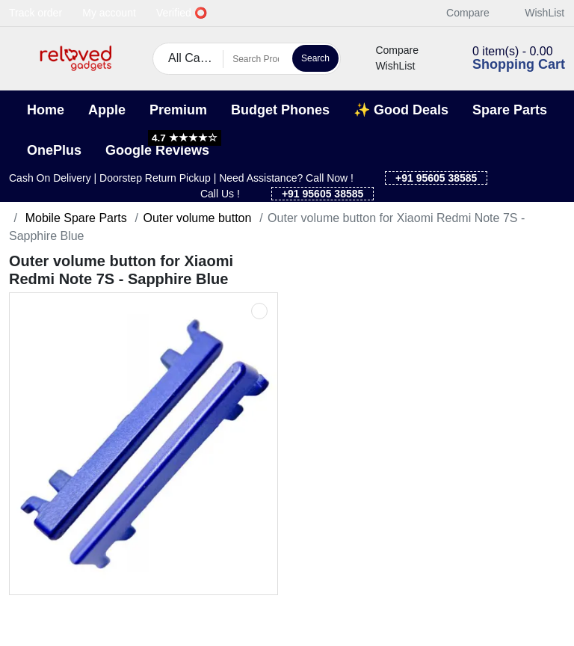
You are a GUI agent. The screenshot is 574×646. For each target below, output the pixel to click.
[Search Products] (255, 59)
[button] (18, 58)
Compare (460, 13)
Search (315, 58)
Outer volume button (197, 218)
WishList (536, 13)
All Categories (195, 58)
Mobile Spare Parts (74, 218)
